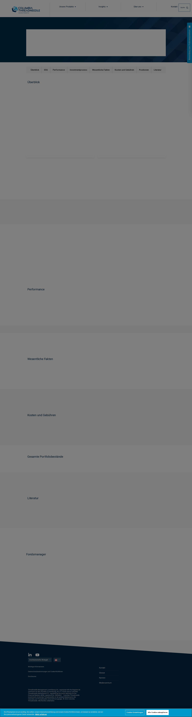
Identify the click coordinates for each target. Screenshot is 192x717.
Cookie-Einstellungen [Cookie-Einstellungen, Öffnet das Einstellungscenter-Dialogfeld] (135, 712)
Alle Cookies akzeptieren (157, 712)
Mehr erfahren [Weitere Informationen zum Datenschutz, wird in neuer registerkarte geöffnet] (41, 714)
